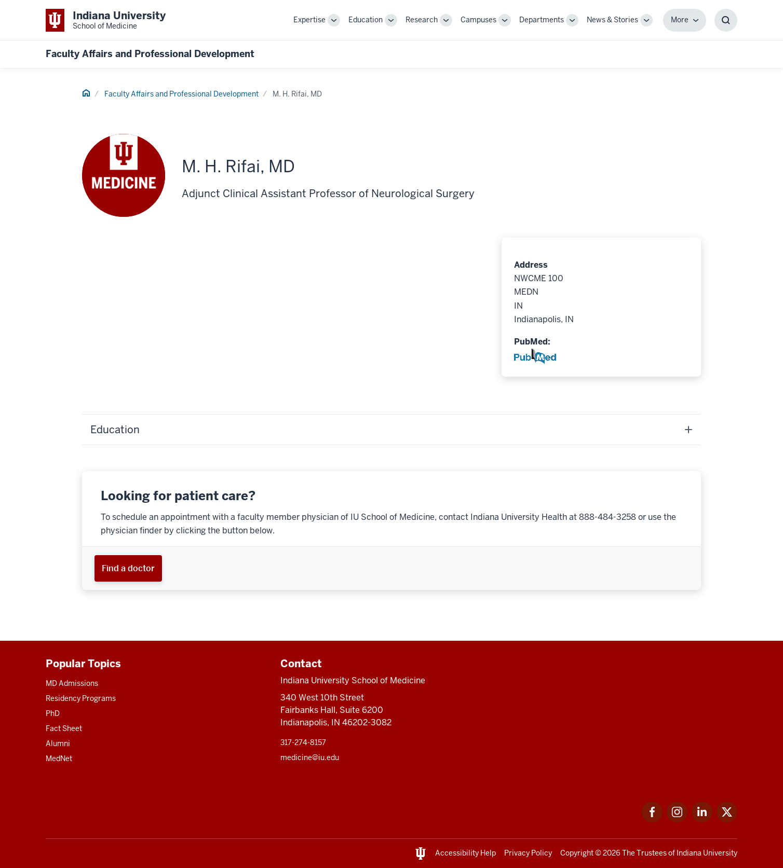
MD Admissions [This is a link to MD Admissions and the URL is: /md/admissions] (72, 683)
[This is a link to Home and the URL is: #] (86, 94)
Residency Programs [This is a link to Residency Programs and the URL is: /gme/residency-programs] (81, 698)
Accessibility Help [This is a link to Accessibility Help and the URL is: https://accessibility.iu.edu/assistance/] (465, 853)
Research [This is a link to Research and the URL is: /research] (422, 19)
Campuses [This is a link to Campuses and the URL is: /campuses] (478, 19)
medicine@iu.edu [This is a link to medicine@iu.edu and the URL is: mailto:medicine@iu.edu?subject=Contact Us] (309, 757)
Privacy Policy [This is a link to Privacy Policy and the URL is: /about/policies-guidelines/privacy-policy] (528, 853)
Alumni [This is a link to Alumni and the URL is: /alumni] (58, 743)
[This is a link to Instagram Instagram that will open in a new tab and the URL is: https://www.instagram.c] (677, 819)
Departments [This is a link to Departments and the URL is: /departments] (541, 19)
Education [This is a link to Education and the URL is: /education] (365, 19)
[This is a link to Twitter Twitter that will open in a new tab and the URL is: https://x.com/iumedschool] (727, 819)
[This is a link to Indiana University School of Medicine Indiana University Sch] (106, 20)
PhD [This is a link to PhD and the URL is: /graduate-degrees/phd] (53, 713)
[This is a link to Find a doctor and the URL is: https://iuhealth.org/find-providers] (128, 568)
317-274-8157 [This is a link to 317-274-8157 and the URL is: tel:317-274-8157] (303, 742)
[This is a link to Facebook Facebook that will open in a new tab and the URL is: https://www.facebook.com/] (652, 819)
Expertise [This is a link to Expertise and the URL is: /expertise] (309, 19)
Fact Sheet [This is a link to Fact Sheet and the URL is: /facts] (64, 728)
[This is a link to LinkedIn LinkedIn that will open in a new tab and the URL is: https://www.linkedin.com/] (702, 819)
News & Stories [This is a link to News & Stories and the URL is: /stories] (612, 19)
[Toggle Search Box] (725, 20)
